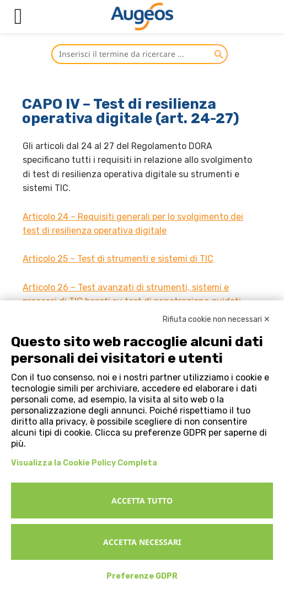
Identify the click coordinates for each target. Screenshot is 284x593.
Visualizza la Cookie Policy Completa (84, 463)
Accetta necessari (142, 542)
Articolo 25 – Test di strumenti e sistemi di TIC (118, 258)
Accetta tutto (142, 500)
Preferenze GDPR (142, 576)
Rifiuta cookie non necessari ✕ (216, 319)
